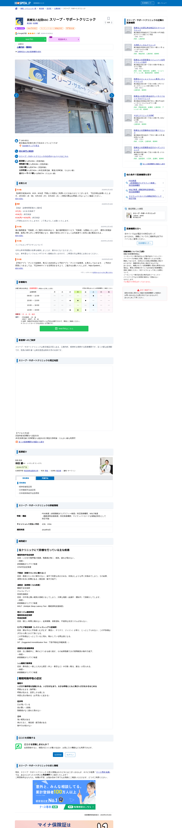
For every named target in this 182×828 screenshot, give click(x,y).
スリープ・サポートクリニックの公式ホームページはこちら (44, 156)
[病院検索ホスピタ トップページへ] (23, 3)
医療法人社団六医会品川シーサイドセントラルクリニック (148, 97)
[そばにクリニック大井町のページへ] (128, 118)
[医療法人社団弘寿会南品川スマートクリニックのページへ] (128, 30)
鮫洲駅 (35, 23)
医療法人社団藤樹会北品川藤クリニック (148, 131)
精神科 (29, 47)
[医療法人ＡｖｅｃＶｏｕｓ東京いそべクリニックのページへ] (128, 81)
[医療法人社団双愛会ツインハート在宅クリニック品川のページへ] (128, 62)
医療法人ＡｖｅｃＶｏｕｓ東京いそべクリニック (148, 80)
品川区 (49, 9)
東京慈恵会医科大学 (31, 471)
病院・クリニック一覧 (28, 9)
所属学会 (45, 478)
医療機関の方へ (147, 3)
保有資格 (25, 478)
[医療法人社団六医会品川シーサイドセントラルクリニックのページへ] (128, 98)
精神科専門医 (22, 467)
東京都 (41, 9)
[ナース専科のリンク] (64, 795)
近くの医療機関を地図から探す (32, 442)
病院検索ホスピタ (39, 3)
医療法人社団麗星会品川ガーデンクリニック (148, 148)
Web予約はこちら (64, 328)
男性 (47, 471)
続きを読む (19, 199)
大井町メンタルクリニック (145, 45)
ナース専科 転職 (103, 772)
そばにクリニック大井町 (144, 115)
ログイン (70, 754)
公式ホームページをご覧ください (102, 272)
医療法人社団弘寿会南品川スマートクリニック (148, 28)
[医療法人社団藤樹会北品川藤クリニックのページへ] (128, 133)
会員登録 (58, 754)
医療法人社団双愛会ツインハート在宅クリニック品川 (148, 60)
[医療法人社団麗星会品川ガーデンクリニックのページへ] (128, 150)
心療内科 (58, 9)
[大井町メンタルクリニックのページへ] (128, 47)
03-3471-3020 (26, 151)
